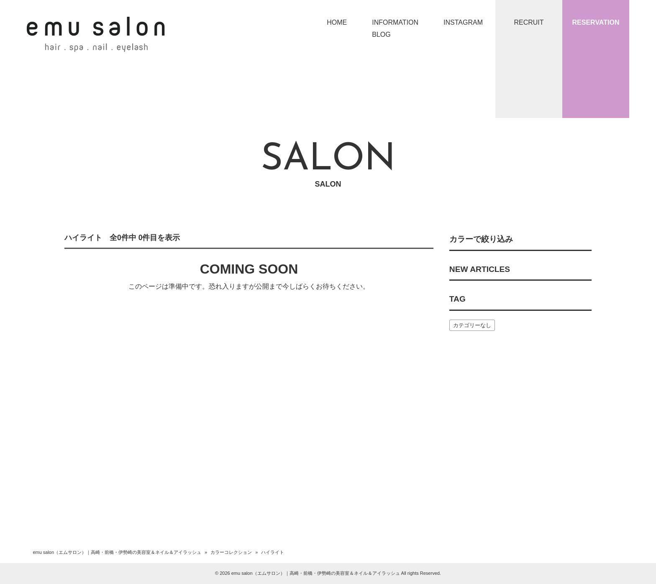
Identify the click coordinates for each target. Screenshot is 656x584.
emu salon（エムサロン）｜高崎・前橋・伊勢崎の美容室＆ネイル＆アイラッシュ (117, 552)
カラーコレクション (231, 552)
